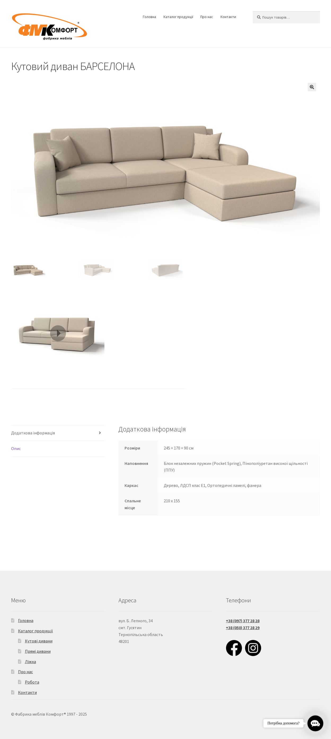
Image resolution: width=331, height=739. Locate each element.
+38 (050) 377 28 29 (242, 627)
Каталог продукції (178, 16)
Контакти (228, 16)
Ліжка (30, 661)
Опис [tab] (16, 448)
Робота (32, 682)
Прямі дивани (38, 651)
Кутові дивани (38, 640)
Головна (149, 16)
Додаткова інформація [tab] (33, 432)
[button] (312, 87)
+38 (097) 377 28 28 (242, 620)
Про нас (206, 16)
